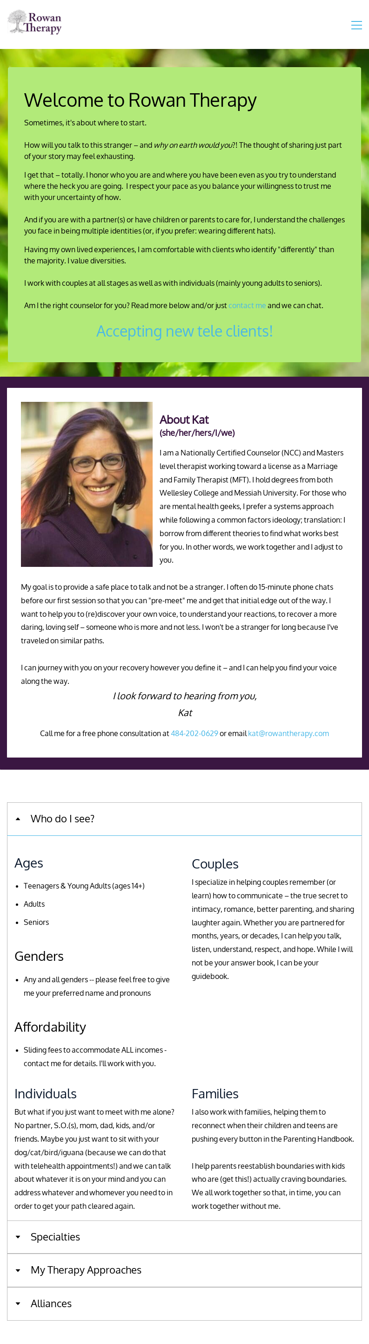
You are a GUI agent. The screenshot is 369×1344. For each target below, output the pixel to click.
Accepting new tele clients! (184, 332)
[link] (87, 408)
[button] (184, 819)
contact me (247, 305)
